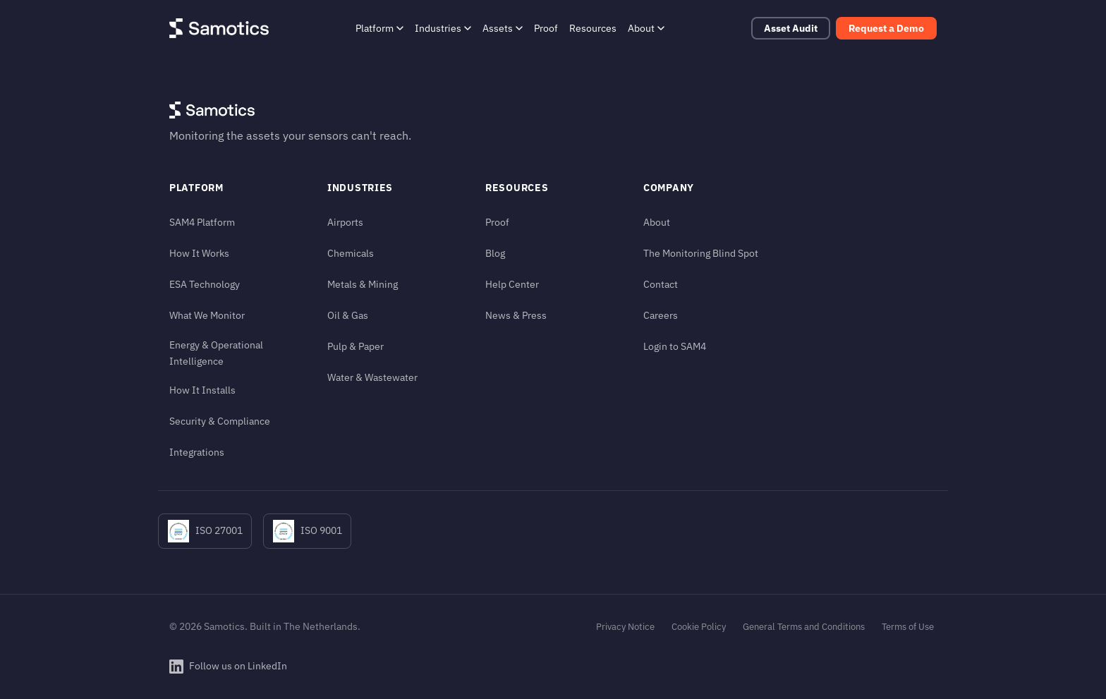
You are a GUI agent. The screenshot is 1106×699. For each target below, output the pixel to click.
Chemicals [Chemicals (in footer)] (350, 253)
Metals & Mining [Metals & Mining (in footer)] (362, 284)
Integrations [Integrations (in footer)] (196, 451)
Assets (502, 28)
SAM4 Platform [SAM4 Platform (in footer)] (202, 222)
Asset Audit (791, 28)
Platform (379, 28)
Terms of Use (908, 627)
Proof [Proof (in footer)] (497, 222)
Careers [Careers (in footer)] (660, 315)
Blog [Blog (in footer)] (495, 253)
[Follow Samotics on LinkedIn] (228, 666)
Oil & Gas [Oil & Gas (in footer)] (347, 315)
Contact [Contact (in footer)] (660, 284)
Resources (592, 28)
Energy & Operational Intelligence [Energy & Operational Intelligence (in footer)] (216, 352)
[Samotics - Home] (219, 28)
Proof (546, 28)
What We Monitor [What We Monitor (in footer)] (207, 315)
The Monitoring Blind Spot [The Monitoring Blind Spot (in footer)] (700, 253)
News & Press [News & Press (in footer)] (516, 315)
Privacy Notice (625, 627)
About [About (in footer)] (656, 222)
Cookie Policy (699, 627)
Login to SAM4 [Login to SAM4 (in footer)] (674, 346)
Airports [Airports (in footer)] (345, 222)
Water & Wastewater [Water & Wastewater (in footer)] (372, 377)
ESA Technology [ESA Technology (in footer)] (204, 284)
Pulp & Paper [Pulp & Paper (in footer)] (355, 346)
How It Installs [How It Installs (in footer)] (202, 389)
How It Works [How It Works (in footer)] (199, 253)
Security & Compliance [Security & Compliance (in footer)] (219, 420)
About (646, 28)
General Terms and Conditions (804, 627)
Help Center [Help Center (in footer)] (512, 284)
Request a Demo (886, 28)
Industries (443, 28)
